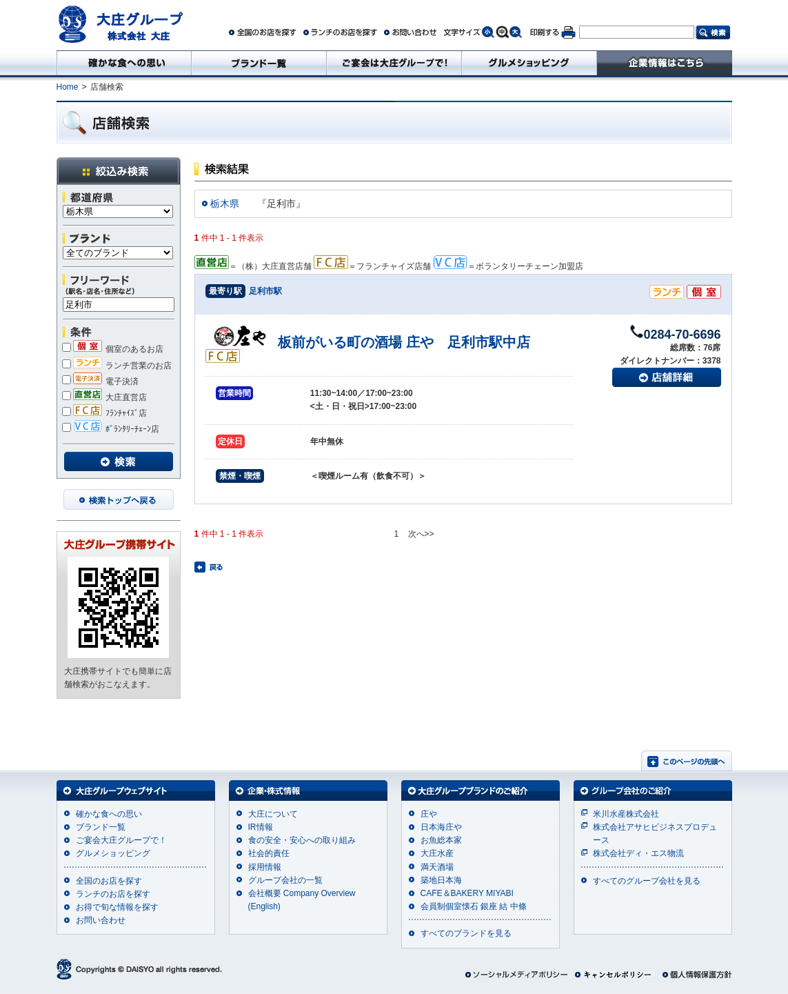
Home (68, 87)
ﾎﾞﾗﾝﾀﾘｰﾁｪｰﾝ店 (110, 429)
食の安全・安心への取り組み (302, 840)
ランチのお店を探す (113, 894)
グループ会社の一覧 (285, 880)
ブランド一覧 (100, 827)
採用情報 (264, 867)
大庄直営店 (104, 397)
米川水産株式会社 (626, 814)
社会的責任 (269, 853)
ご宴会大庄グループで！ (121, 840)
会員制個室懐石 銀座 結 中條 (474, 906)
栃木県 (224, 203)
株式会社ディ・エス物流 (638, 853)
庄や (429, 814)
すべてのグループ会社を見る (646, 881)
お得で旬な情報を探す (117, 907)
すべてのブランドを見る (466, 933)
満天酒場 (437, 867)
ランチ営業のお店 (117, 365)
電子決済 (100, 381)
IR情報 (260, 827)
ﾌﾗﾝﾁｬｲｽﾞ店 (104, 413)
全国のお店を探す (109, 881)
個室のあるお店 (112, 349)
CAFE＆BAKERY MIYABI (467, 893)
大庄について (273, 814)
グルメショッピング (113, 853)
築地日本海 (441, 880)
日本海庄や (441, 827)
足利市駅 (265, 291)
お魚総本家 (441, 840)
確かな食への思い (109, 814)
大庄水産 (437, 853)
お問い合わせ (100, 920)
